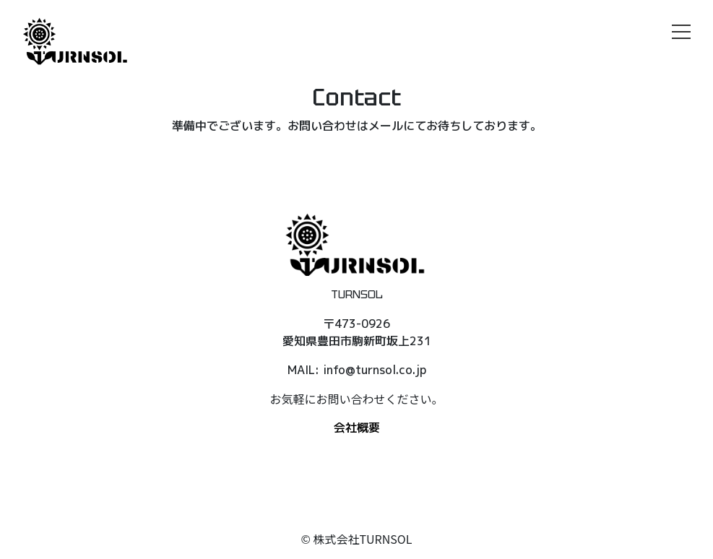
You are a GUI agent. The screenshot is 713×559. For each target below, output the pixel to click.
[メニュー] (681, 31)
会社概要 (357, 428)
